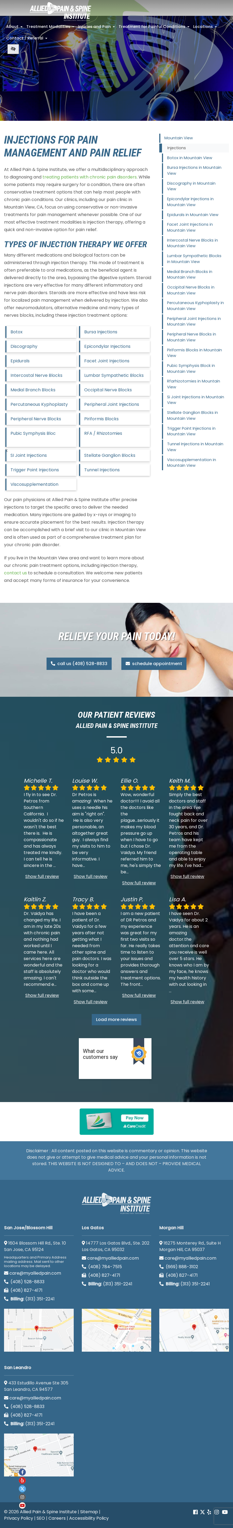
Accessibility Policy (89, 1518)
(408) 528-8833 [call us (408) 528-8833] (24, 1282)
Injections (176, 148)
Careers (57, 1518)
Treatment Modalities (50, 28)
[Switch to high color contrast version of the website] (13, 49)
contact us (15, 573)
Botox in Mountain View (189, 158)
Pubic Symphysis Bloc (33, 433)
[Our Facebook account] (196, 1512)
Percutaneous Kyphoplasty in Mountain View (195, 305)
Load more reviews (116, 1019)
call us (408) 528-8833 (79, 664)
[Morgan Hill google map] (194, 1330)
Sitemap (89, 1512)
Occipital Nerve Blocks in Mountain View (190, 290)
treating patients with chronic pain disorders (90, 177)
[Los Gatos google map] (116, 1330)
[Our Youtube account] (22, 1505)
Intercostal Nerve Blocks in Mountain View (192, 243)
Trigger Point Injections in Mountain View (191, 431)
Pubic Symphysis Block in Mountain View (191, 368)
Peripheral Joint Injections (111, 404)
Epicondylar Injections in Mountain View (190, 201)
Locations (205, 28)
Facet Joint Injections (106, 361)
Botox (16, 332)
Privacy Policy (18, 1518)
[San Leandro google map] (39, 1455)
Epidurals (20, 361)
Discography (23, 346)
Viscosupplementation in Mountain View (191, 462)
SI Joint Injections (28, 455)
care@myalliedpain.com (32, 1273)
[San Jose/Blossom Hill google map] (39, 1330)
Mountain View (178, 138)
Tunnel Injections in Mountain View (195, 447)
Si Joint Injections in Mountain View (195, 400)
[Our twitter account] (22, 1488)
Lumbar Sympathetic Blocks (114, 375)
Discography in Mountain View (191, 186)
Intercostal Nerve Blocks (36, 375)
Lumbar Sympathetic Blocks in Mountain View (194, 258)
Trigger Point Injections (34, 470)
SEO (41, 1518)
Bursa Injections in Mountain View (194, 170)
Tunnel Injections (102, 470)
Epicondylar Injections (107, 346)
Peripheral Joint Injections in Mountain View (194, 321)
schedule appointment (154, 664)
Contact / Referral (27, 39)
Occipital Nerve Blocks (108, 390)
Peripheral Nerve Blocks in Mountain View (191, 337)
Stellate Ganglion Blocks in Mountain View (192, 415)
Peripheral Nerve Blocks (35, 419)
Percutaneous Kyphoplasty (39, 404)
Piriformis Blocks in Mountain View (194, 353)
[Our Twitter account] (202, 1512)
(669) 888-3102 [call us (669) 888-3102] (179, 1267)
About (15, 28)
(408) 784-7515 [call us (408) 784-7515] (102, 1267)
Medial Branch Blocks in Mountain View (189, 274)
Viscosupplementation (34, 484)
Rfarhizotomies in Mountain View (193, 384)
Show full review (42, 876)
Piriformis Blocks (101, 419)
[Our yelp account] (209, 1512)
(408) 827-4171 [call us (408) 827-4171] (23, 1290)
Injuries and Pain (97, 28)
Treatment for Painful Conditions (154, 28)
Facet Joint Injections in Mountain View (190, 227)
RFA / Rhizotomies (103, 433)
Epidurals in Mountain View (192, 214)
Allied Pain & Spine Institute (48, 1512)
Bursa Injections (100, 332)
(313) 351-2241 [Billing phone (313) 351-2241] (29, 1299)
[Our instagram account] (22, 1497)
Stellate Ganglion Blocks (109, 455)
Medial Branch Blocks (32, 390)
